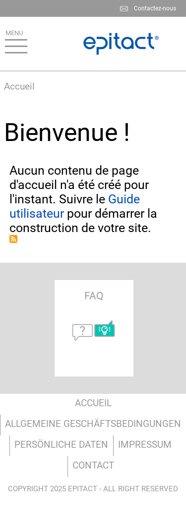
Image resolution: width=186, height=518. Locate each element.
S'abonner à (13, 239)
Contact (93, 465)
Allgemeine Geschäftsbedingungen (93, 423)
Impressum (145, 444)
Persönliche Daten (61, 444)
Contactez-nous (155, 8)
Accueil (19, 86)
